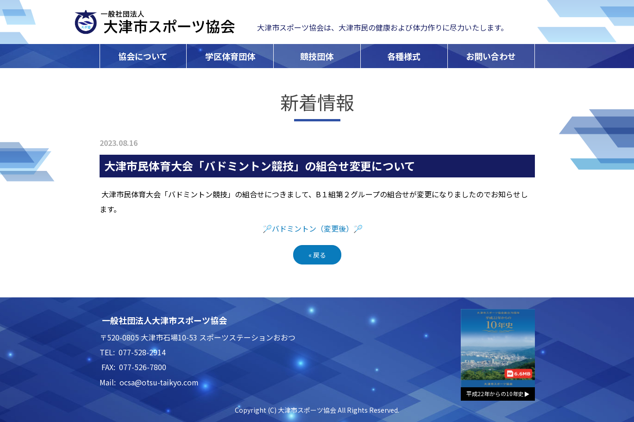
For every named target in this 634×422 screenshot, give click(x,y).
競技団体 (316, 56)
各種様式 (404, 56)
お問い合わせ (491, 56)
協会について (143, 56)
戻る (317, 254)
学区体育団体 (230, 56)
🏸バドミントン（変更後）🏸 (313, 228)
